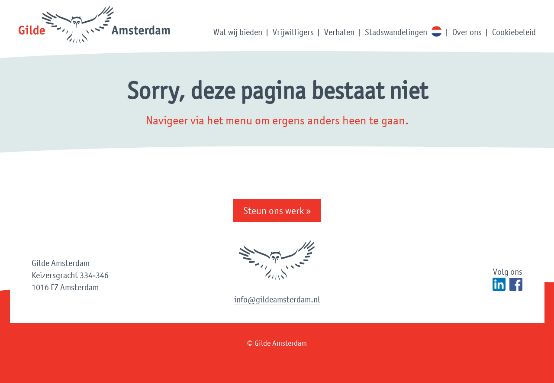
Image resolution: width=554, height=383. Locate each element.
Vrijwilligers (293, 32)
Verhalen (339, 32)
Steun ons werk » (277, 210)
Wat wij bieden (237, 32)
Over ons (467, 32)
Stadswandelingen (396, 32)
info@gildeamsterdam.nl (277, 299)
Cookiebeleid (514, 32)
